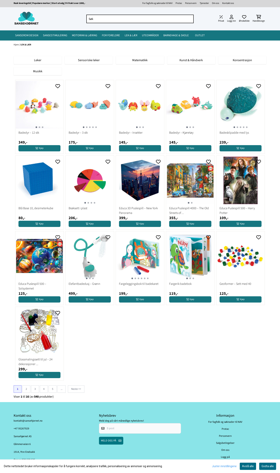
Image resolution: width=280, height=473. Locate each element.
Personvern (191, 3)
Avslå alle (248, 466)
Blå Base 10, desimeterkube (35, 208)
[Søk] (140, 19)
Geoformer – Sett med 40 (235, 284)
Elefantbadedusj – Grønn (84, 284)
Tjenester (204, 3)
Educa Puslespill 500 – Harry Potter (237, 210)
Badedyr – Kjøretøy (181, 133)
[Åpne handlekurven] (258, 19)
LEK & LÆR (25, 44)
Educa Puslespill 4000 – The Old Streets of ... (189, 210)
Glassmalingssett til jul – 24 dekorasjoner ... (35, 361)
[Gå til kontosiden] (231, 19)
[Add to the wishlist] (57, 86)
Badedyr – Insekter (131, 133)
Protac (179, 3)
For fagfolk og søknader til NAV (157, 3)
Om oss (215, 3)
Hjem (16, 44)
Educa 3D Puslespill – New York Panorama (138, 210)
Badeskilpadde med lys (234, 133)
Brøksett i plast (78, 208)
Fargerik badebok (180, 284)
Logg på (225, 457)
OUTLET (200, 35)
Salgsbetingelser (225, 443)
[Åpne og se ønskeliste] (244, 19)
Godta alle (268, 466)
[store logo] (26, 18)
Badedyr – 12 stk (28, 133)
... (61, 389)
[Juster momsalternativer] (221, 19)
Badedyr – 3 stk (78, 133)
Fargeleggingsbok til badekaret (138, 284)
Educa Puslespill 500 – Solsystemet (32, 286)
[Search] (190, 19)
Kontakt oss (228, 3)
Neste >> (76, 389)
